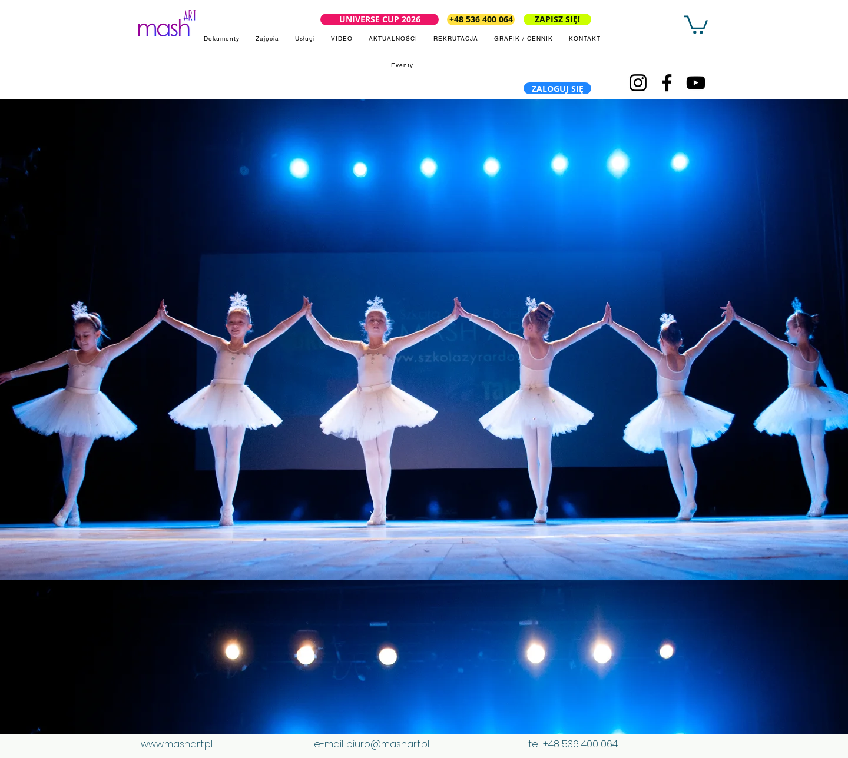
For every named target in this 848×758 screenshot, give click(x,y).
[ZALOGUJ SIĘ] (557, 88)
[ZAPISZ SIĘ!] (557, 19)
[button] (696, 24)
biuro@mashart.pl (387, 744)
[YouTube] (695, 82)
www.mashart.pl (177, 744)
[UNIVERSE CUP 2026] (379, 19)
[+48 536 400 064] (481, 19)
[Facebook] (666, 82)
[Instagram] (638, 82)
